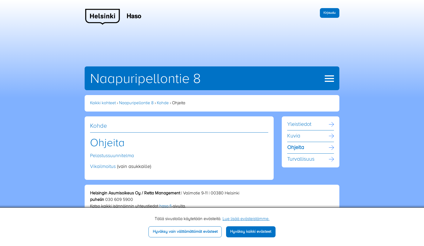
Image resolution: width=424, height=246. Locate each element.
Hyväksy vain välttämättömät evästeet (185, 232)
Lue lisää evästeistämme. (246, 219)
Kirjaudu (329, 13)
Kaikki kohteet (103, 103)
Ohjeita (295, 147)
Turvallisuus (300, 159)
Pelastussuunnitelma (112, 155)
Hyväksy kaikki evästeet (250, 232)
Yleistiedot (299, 124)
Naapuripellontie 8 (145, 79)
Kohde (163, 103)
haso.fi (165, 206)
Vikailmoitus (103, 166)
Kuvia (293, 136)
